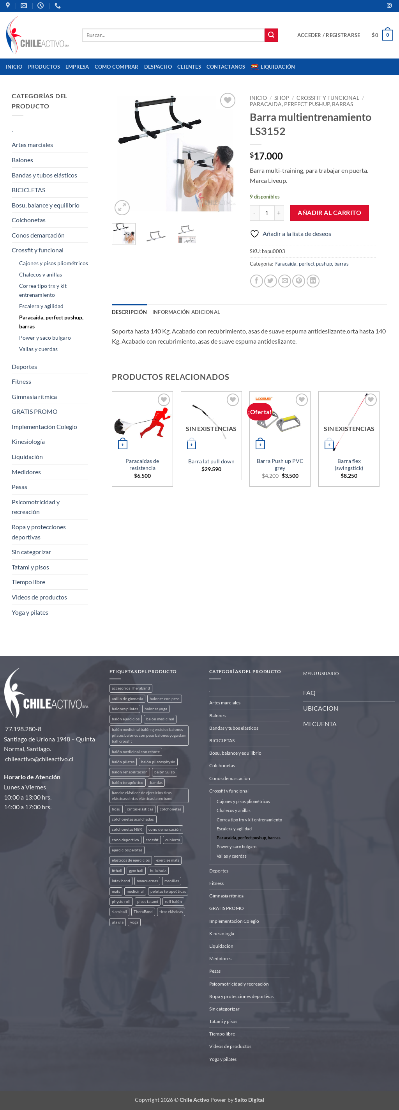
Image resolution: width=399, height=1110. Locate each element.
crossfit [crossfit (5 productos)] (152, 840)
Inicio (14, 67)
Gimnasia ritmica (34, 396)
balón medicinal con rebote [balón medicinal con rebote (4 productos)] (136, 752)
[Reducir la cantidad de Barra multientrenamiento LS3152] (254, 213)
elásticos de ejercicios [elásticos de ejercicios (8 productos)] (131, 860)
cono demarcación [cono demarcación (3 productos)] (164, 829)
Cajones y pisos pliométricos (53, 263)
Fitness (21, 381)
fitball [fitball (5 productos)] (117, 871)
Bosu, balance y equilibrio (45, 205)
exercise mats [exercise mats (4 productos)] (167, 860)
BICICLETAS (28, 189)
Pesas (19, 486)
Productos (44, 67)
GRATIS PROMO (35, 411)
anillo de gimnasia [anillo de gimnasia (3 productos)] (127, 699)
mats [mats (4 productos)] (116, 891)
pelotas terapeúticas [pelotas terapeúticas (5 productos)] (168, 891)
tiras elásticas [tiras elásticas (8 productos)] (171, 912)
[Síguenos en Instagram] (389, 6)
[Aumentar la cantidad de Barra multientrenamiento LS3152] (279, 213)
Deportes (24, 366)
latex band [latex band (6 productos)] (121, 881)
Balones (22, 159)
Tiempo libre (28, 581)
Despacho (158, 67)
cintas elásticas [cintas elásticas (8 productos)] (140, 809)
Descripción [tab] (129, 312)
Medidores (26, 471)
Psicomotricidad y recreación (36, 507)
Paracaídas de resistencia (142, 464)
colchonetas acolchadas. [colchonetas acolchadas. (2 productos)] (133, 819)
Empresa (77, 67)
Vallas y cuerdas (38, 349)
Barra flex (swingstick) (349, 464)
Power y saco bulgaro (45, 337)
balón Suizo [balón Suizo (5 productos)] (164, 772)
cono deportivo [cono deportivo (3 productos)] (125, 840)
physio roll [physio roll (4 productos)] (121, 901)
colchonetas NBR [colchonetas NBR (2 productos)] (127, 829)
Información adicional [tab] (186, 312)
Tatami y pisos (30, 567)
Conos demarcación (38, 235)
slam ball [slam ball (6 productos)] (119, 912)
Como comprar (117, 67)
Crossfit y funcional (38, 250)
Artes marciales (32, 144)
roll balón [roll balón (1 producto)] (173, 901)
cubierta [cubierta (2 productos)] (172, 840)
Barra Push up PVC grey (280, 464)
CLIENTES (189, 67)
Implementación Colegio (44, 426)
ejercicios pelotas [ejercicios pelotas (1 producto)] (127, 850)
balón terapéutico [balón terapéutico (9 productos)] (127, 782)
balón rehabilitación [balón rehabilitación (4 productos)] (130, 772)
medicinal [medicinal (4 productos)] (135, 891)
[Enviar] (271, 35)
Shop (281, 98)
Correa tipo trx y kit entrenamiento (43, 290)
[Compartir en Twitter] (270, 281)
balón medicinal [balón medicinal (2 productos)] (160, 719)
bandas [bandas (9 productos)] (156, 782)
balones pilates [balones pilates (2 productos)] (125, 709)
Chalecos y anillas (40, 274)
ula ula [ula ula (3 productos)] (118, 922)
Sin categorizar (31, 551)
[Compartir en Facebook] (256, 281)
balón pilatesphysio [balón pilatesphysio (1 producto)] (158, 762)
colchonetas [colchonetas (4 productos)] (170, 809)
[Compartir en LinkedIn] (313, 281)
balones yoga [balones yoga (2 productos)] (156, 709)
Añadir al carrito (329, 212)
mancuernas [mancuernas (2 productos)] (147, 881)
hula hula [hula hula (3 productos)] (158, 871)
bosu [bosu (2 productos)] (116, 809)
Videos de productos (39, 597)
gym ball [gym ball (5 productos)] (136, 871)
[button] (328, 35)
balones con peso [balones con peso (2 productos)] (165, 699)
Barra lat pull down (211, 461)
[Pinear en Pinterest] (298, 281)
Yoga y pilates (30, 612)
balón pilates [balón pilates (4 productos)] (123, 762)
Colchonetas (29, 219)
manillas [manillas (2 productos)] (171, 881)
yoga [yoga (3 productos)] (134, 922)
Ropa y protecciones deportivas (39, 532)
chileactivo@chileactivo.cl (39, 758)
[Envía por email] (284, 281)
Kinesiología (28, 441)
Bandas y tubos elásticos (44, 175)
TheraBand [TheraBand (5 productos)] (143, 912)
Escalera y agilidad (41, 306)
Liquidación (273, 67)
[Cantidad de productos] (267, 213)
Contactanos (226, 67)
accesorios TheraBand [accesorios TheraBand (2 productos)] (131, 688)
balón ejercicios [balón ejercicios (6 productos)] (125, 719)
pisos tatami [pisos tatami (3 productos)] (147, 901)
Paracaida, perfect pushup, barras (51, 322)
